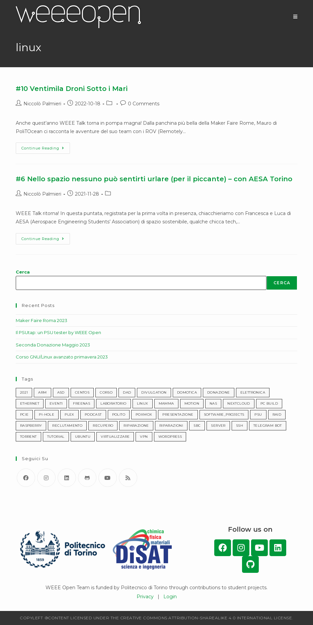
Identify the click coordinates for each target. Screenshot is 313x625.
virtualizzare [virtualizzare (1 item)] (115, 436)
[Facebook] (26, 477)
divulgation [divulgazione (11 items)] (153, 392)
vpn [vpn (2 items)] (144, 436)
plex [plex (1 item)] (69, 414)
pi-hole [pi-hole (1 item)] (46, 414)
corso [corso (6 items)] (106, 392)
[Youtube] (107, 477)
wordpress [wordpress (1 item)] (170, 436)
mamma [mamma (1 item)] (166, 403)
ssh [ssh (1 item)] (239, 425)
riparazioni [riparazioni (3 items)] (171, 425)
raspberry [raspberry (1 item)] (31, 425)
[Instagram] (46, 477)
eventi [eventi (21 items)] (56, 403)
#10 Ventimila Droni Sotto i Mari (72, 89)
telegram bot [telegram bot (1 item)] (267, 425)
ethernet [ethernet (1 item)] (29, 403)
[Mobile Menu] (295, 17)
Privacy (145, 597)
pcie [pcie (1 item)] (24, 414)
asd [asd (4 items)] (61, 392)
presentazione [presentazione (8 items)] (177, 414)
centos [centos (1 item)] (82, 392)
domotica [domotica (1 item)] (187, 392)
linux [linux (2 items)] (142, 403)
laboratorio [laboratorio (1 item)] (113, 403)
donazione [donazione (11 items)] (218, 392)
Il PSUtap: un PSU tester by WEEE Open (58, 332)
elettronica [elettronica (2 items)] (252, 392)
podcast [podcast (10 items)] (93, 414)
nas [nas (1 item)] (213, 403)
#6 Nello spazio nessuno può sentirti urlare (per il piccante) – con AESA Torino (154, 179)
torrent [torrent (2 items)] (28, 436)
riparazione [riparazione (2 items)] (136, 425)
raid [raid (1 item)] (277, 414)
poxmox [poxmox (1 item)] (144, 414)
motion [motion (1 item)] (191, 403)
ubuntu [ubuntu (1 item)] (82, 436)
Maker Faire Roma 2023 (41, 320)
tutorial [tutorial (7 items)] (56, 436)
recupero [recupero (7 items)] (103, 425)
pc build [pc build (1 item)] (269, 403)
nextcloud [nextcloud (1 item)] (238, 403)
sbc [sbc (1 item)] (197, 425)
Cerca (23, 272)
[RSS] (128, 477)
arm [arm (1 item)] (42, 392)
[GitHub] (87, 477)
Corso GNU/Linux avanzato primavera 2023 (62, 356)
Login (170, 597)
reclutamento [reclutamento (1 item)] (67, 425)
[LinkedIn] (67, 477)
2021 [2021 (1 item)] (24, 392)
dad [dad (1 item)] (127, 392)
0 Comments (143, 104)
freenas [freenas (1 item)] (81, 403)
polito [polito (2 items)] (118, 414)
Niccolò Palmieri (42, 104)
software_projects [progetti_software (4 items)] (224, 414)
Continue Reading (45, 146)
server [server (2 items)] (218, 425)
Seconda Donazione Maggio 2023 (53, 344)
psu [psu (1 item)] (258, 414)
